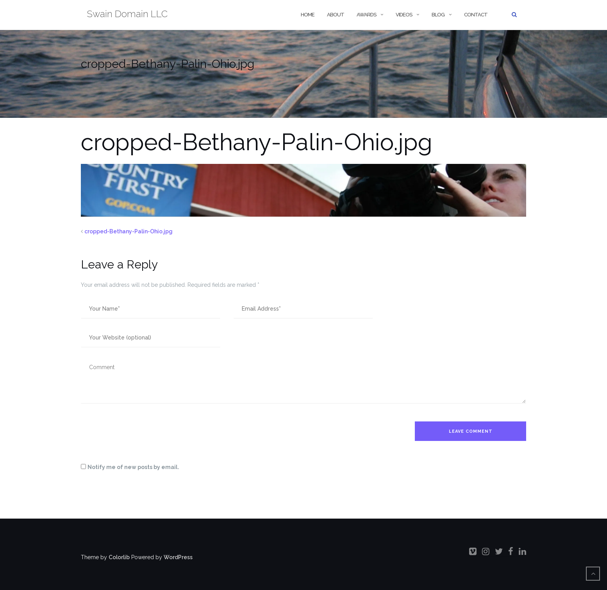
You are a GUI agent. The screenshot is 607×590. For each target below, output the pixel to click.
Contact (475, 15)
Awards (366, 15)
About (335, 15)
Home (307, 15)
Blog (438, 15)
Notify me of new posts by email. (133, 467)
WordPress (178, 557)
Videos (404, 15)
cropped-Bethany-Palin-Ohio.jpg (128, 231)
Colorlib (119, 557)
